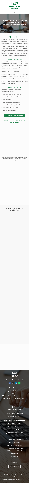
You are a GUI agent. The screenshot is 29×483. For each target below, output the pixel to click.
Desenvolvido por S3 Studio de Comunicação (12, 479)
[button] (14, 12)
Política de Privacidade (8, 158)
